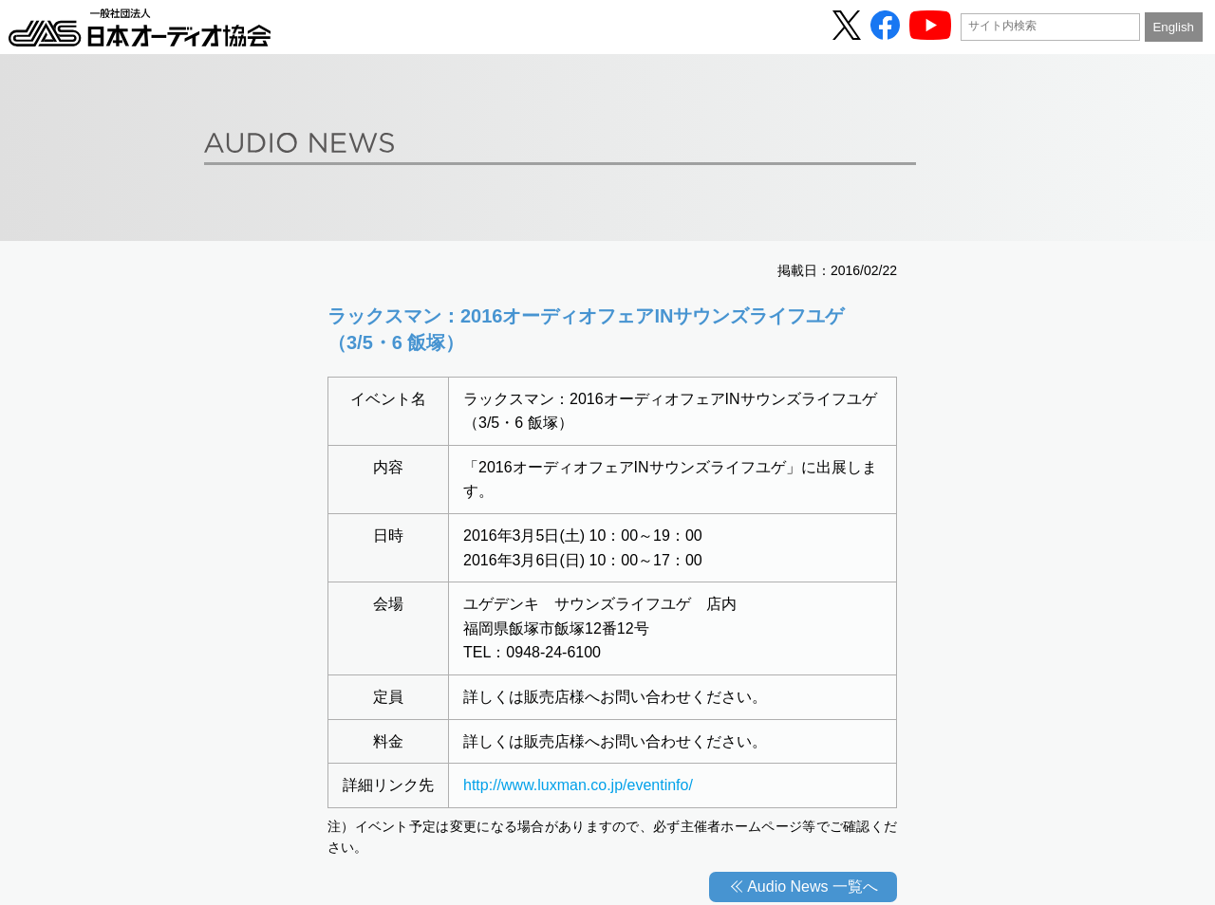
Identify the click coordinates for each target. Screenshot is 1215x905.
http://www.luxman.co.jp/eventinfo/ (578, 785)
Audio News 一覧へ (812, 886)
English (1172, 27)
